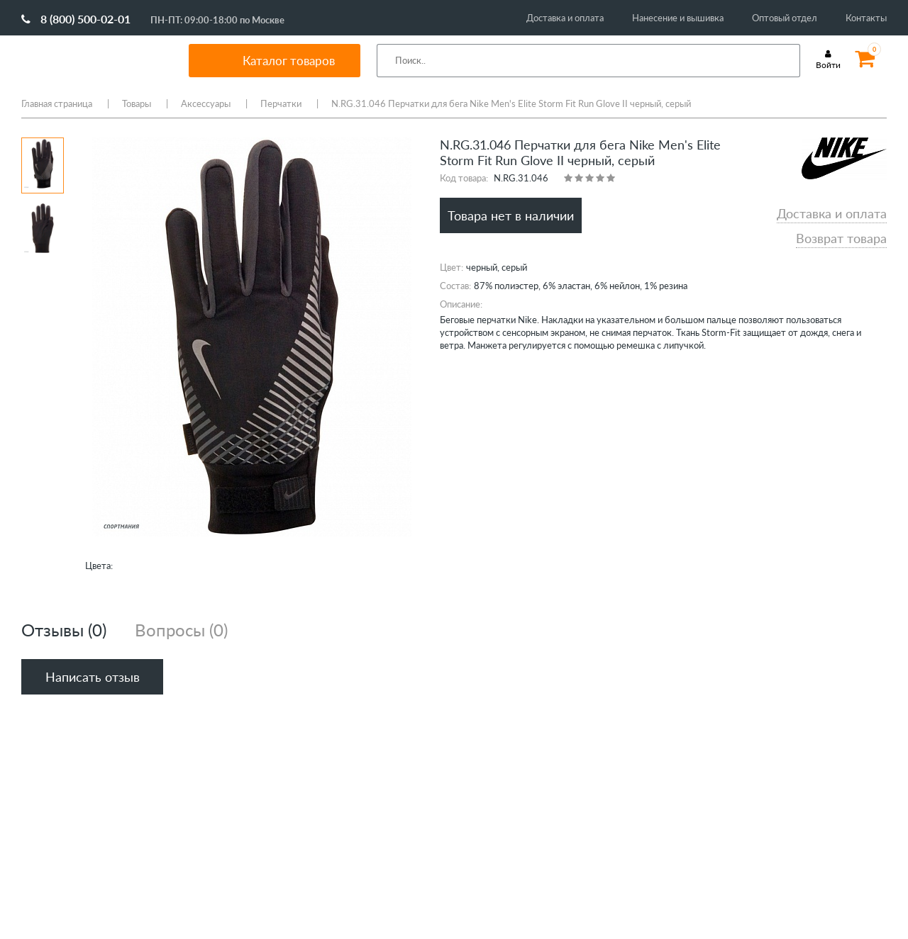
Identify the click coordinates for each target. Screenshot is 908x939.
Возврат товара (841, 238)
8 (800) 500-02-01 (76, 19)
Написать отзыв (92, 677)
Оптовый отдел (784, 17)
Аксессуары (206, 103)
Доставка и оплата (565, 17)
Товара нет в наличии (511, 215)
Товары (136, 103)
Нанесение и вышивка (678, 17)
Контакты (866, 17)
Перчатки (280, 103)
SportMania (88, 60)
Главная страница (56, 103)
